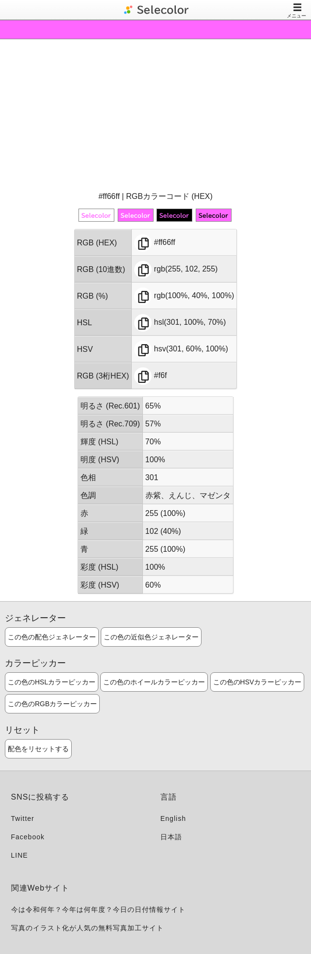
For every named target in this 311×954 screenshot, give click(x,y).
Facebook (28, 837)
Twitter (22, 818)
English (173, 818)
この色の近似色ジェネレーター (151, 637)
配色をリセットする (38, 749)
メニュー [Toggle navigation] (296, 10)
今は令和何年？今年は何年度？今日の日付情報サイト (98, 909)
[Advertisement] (155, 114)
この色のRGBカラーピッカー (52, 704)
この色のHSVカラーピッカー (257, 682)
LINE (19, 855)
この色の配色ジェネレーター (52, 637)
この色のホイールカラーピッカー (154, 682)
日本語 (171, 837)
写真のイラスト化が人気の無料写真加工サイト (87, 928)
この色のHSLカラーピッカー (51, 682)
